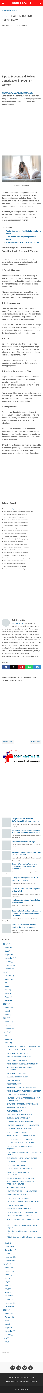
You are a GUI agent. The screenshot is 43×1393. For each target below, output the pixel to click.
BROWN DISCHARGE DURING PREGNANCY (22, 1212)
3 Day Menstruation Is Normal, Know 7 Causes (22, 242)
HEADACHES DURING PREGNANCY (19, 1169)
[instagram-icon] (18, 1367)
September (10, 958)
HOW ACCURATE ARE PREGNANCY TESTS (22, 1191)
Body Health (21, 3)
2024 (6, 1310)
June (8, 947)
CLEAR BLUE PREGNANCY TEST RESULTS (22, 1121)
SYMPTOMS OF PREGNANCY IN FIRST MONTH (23, 1202)
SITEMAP (34, 1382)
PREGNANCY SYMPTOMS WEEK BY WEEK (22, 1087)
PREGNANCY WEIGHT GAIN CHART (19, 1129)
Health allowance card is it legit (23, 842)
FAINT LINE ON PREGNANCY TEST (19, 1050)
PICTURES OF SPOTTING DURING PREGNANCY (24, 1046)
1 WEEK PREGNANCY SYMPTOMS (19, 1209)
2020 (6, 1004)
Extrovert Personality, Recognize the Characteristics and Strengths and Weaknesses (25, 866)
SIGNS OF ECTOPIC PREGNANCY (19, 1057)
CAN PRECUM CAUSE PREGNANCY (19, 1216)
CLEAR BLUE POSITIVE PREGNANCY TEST (22, 1158)
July (7, 951)
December (9, 969)
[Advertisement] (21, 51)
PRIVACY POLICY (12, 1382)
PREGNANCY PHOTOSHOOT (17, 1107)
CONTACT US (29, 1378)
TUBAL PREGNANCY (14, 1111)
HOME (11, 1378)
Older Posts (35, 742)
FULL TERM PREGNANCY (16, 1187)
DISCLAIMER (24, 1382)
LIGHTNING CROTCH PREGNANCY (19, 1114)
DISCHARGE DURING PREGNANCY (19, 1094)
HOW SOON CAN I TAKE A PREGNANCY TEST (23, 1125)
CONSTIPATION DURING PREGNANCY (20, 1178)
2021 (6, 1018)
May (7, 986)
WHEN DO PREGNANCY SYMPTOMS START (22, 1064)
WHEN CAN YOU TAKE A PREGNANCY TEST (22, 1136)
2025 (6, 1338)
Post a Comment (21, 26)
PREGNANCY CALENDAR (16, 1165)
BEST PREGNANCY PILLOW (17, 1132)
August (9, 955)
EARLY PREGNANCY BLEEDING (18, 1198)
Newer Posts (7, 742)
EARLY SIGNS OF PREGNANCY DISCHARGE (22, 1104)
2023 (7, 1264)
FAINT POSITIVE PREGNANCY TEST (19, 1060)
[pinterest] (21, 667)
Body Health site (17, 623)
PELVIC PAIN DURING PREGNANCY (19, 1139)
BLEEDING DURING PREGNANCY (18, 1118)
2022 (7, 1032)
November (10, 965)
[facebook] (6, 667)
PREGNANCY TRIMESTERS (16, 1073)
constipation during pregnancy (11, 508)
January (9, 1007)
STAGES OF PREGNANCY (16, 1205)
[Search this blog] (40, 3)
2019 (6, 972)
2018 (6, 944)
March (9, 979)
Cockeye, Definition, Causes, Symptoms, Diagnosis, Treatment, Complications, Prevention (26, 913)
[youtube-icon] (24, 1367)
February (9, 976)
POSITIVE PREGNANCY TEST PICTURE (20, 1143)
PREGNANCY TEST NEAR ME (17, 1162)
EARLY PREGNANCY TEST (16, 1080)
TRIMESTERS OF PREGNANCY (17, 1195)
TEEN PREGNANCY (14, 1084)
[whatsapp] (29, 667)
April (8, 983)
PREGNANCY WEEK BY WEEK (17, 1053)
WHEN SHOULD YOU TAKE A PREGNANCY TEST (24, 1091)
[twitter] (14, 667)
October (9, 962)
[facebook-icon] (12, 1367)
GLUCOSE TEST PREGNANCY (17, 1077)
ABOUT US (18, 1378)
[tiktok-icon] (30, 1367)
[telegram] (37, 667)
